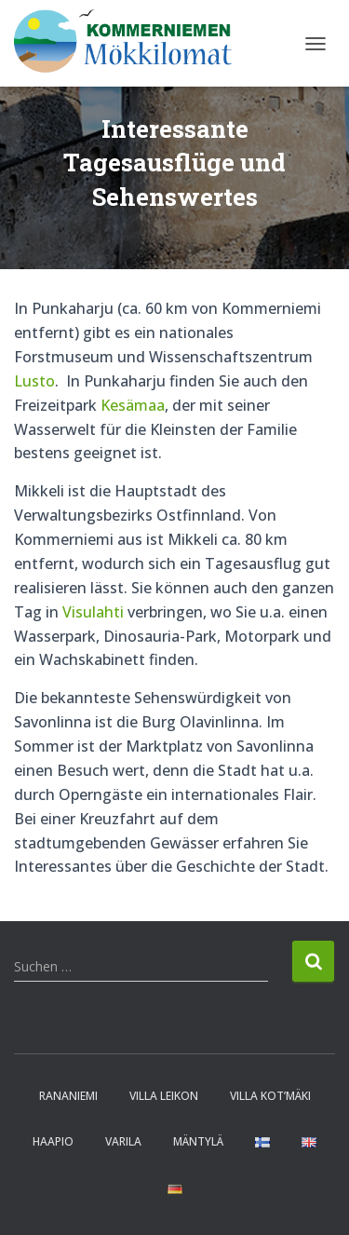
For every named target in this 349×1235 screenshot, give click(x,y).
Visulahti (93, 612)
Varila (123, 1141)
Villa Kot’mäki (270, 1096)
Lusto (34, 381)
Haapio (53, 1141)
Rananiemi (68, 1096)
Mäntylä (198, 1141)
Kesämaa (133, 405)
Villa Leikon (163, 1096)
